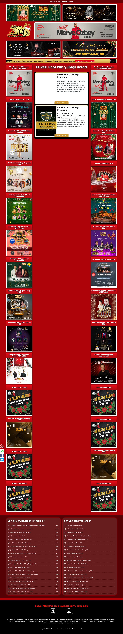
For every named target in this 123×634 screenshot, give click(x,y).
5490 (57, 539)
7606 (57, 532)
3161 (57, 581)
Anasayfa (9, 61)
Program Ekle (79, 61)
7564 (57, 536)
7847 (57, 529)
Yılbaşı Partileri (48, 61)
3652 (57, 567)
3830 (57, 560)
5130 (57, 543)
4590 (57, 550)
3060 (57, 585)
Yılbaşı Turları (58, 61)
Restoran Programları (69, 61)
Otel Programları (27, 61)
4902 (57, 546)
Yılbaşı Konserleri (38, 61)
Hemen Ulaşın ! (61, 103)
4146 (57, 557)
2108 (57, 591)
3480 (57, 571)
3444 (57, 574)
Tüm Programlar (17, 61)
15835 (56, 525)
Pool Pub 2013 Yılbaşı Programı (68, 75)
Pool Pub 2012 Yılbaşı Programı (68, 108)
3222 (57, 578)
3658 (57, 564)
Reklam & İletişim (89, 61)
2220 (57, 588)
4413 (57, 553)
